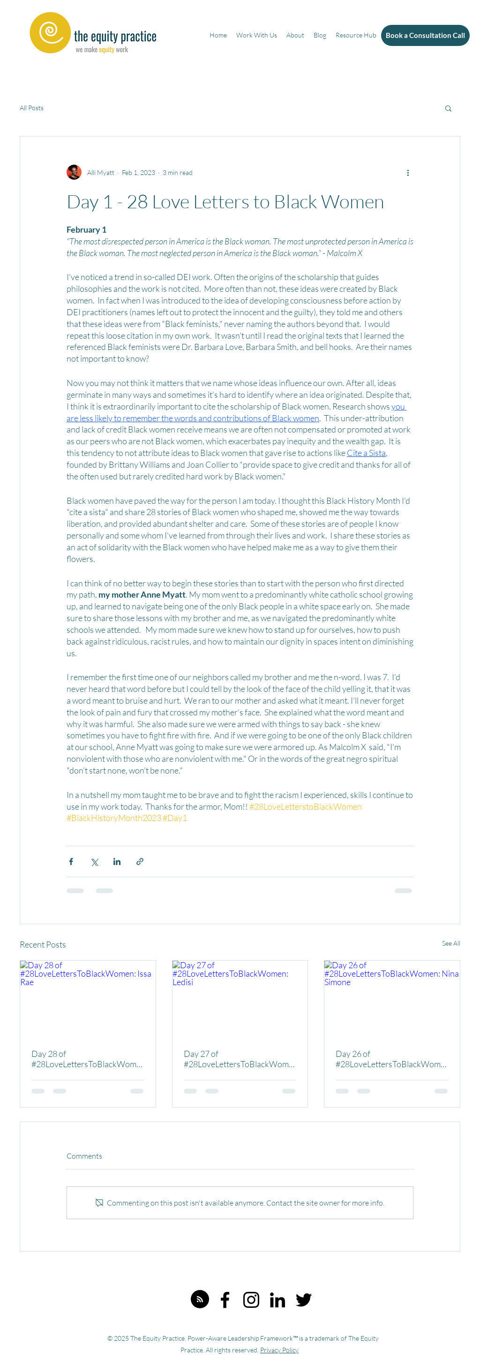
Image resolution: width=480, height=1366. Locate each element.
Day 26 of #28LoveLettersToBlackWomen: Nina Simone (390, 1058)
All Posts (32, 108)
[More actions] (407, 172)
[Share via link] (139, 861)
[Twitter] (304, 1300)
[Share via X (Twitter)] (94, 861)
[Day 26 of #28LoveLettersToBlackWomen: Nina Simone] (392, 999)
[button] (448, 108)
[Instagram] (251, 1300)
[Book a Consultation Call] (425, 35)
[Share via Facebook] (71, 861)
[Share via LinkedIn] (116, 861)
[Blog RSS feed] (200, 1299)
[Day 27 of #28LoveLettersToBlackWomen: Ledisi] (240, 999)
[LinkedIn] (277, 1300)
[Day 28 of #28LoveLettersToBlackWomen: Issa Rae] (88, 999)
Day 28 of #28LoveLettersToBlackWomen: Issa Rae (86, 1058)
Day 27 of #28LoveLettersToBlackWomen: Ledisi (238, 1058)
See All (451, 943)
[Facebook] (225, 1300)
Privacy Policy (279, 1350)
